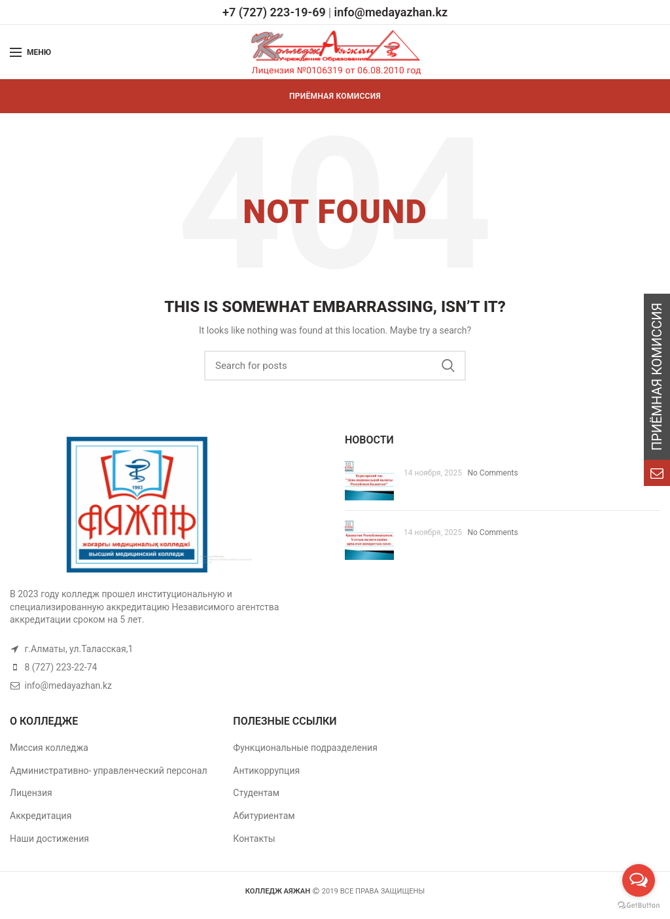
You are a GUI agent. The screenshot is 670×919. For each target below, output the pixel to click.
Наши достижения (49, 838)
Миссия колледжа (49, 747)
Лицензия (31, 793)
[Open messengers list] (638, 880)
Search (448, 366)
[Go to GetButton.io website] (639, 905)
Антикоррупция (266, 770)
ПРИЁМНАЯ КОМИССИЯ (335, 96)
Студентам (256, 793)
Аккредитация (40, 815)
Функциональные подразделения (305, 747)
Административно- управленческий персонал (108, 770)
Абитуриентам (263, 815)
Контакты (254, 838)
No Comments (492, 472)
